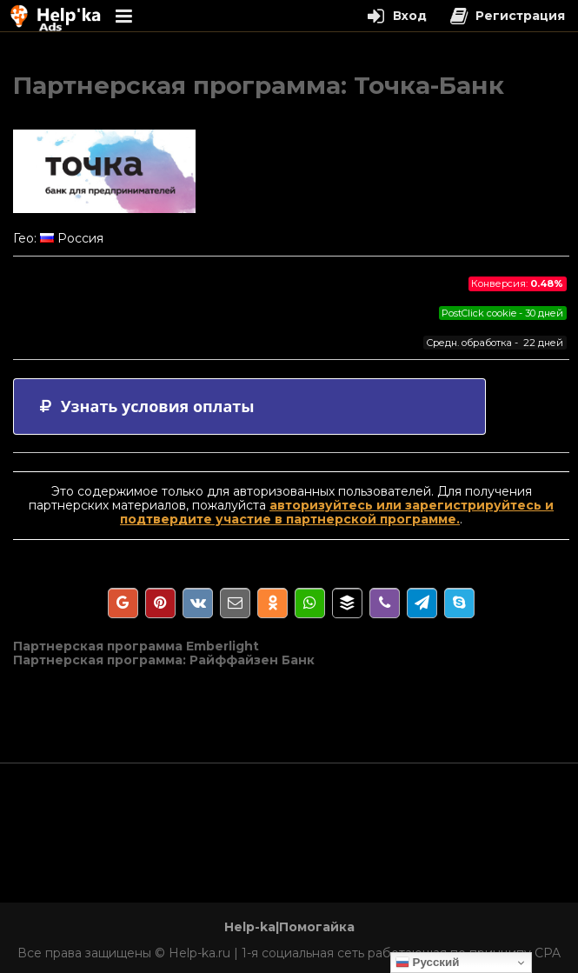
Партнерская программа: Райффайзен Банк (164, 660)
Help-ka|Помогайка (289, 927)
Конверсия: (517, 283)
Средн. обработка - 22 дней (494, 343)
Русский (427, 963)
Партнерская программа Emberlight (136, 646)
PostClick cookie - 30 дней (502, 313)
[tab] (249, 406)
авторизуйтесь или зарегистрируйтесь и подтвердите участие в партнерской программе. (337, 512)
